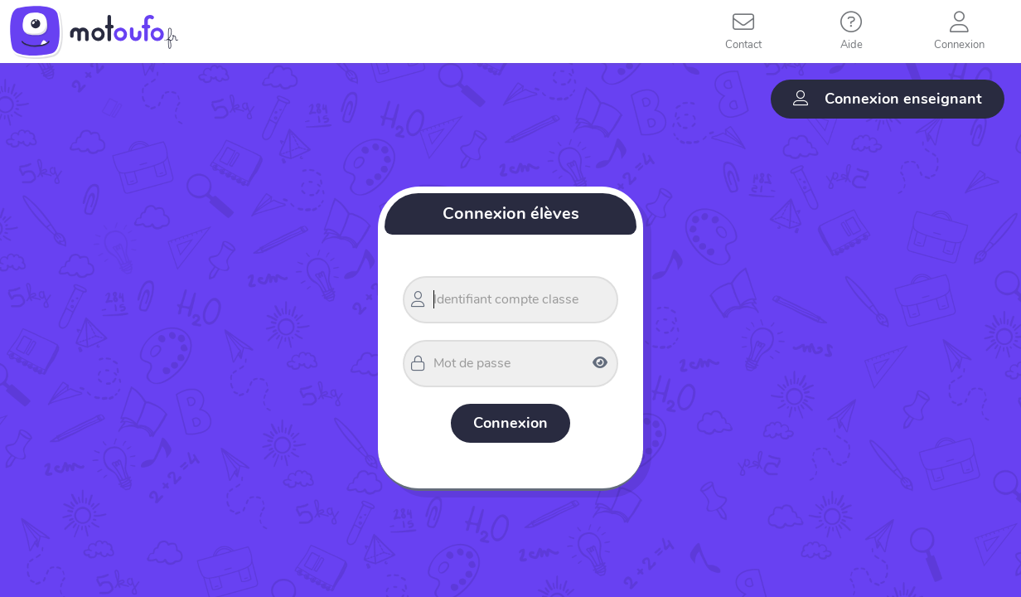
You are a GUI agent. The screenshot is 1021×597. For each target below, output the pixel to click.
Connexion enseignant (887, 99)
